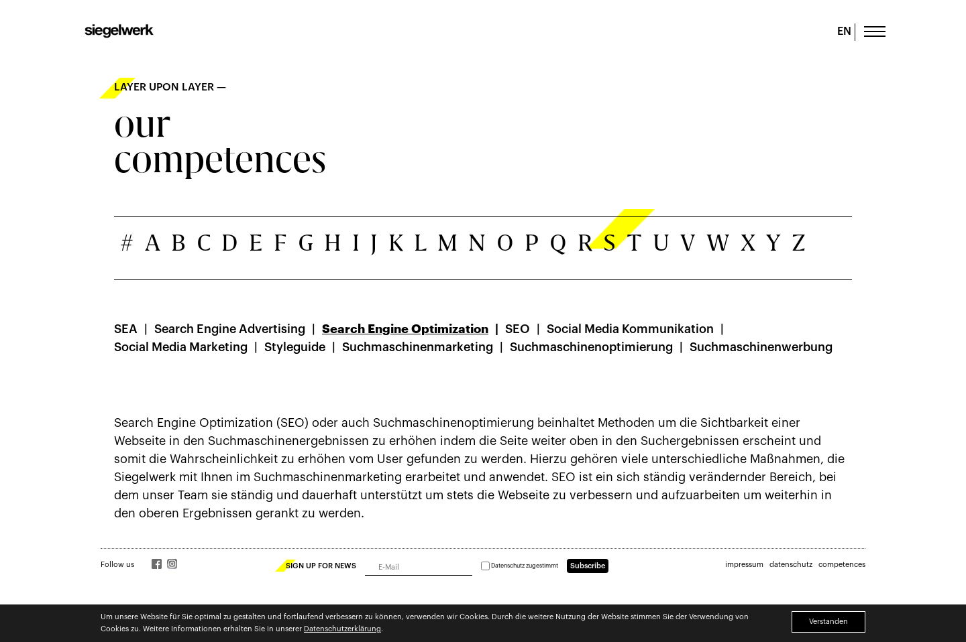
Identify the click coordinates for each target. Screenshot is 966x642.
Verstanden (828, 621)
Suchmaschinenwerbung (761, 347)
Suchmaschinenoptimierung (591, 347)
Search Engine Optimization (405, 329)
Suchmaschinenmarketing (417, 347)
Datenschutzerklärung (342, 629)
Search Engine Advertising (229, 329)
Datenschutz (508, 566)
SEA (126, 329)
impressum (744, 564)
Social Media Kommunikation (630, 329)
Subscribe (587, 566)
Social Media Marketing (181, 347)
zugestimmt (519, 566)
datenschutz (790, 564)
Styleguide (294, 347)
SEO (517, 329)
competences (841, 564)
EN (844, 31)
